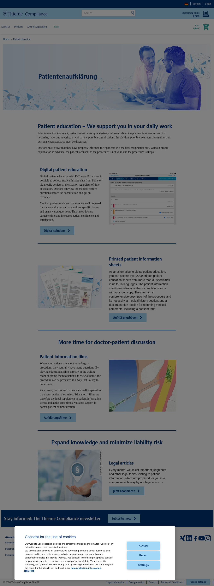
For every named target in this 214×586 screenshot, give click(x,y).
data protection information (86, 568)
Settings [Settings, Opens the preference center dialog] (143, 565)
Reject (143, 555)
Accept (143, 545)
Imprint (29, 570)
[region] (94, 553)
